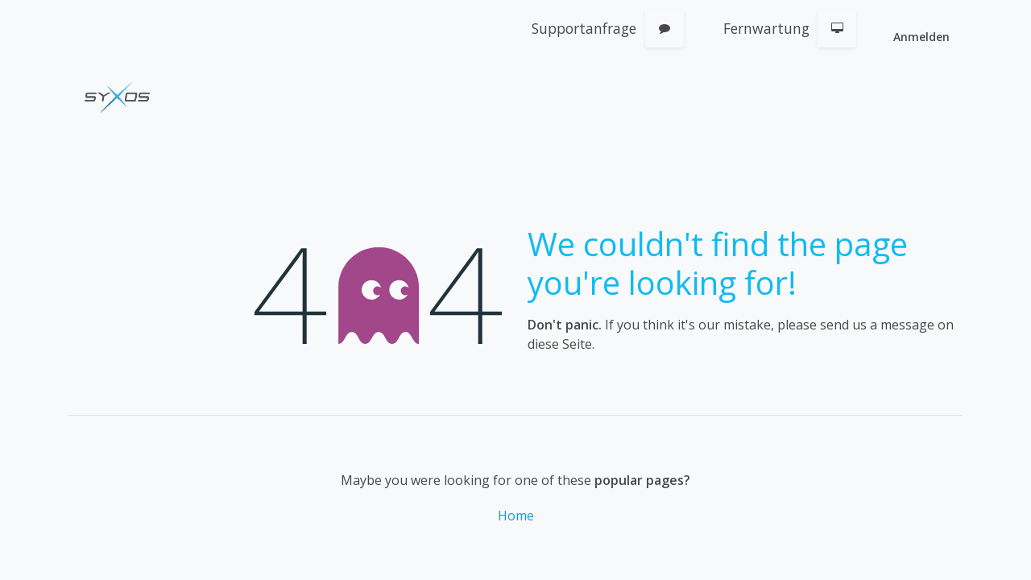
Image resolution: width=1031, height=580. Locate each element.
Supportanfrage (584, 28)
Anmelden (921, 36)
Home (516, 515)
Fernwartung (766, 28)
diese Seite (560, 344)
